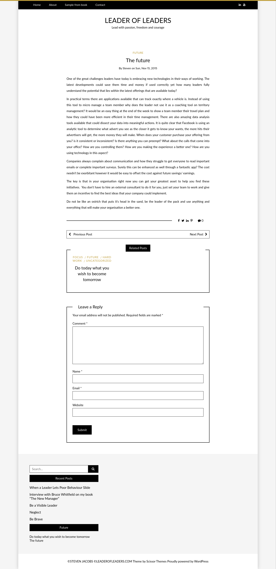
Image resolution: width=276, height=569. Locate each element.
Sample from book (76, 4)
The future (36, 540)
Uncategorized (98, 260)
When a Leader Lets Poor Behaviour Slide (60, 488)
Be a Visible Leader (43, 505)
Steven (127, 68)
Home (37, 4)
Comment (80, 323)
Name (77, 371)
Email (77, 388)
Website (78, 405)
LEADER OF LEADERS (138, 20)
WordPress (201, 561)
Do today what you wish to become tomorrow (92, 273)
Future (138, 52)
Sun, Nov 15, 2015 (146, 68)
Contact (100, 4)
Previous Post (82, 234)
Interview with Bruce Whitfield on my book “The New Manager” (61, 496)
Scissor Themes (156, 561)
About (53, 4)
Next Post (196, 234)
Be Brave (36, 519)
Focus (78, 257)
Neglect (35, 512)
